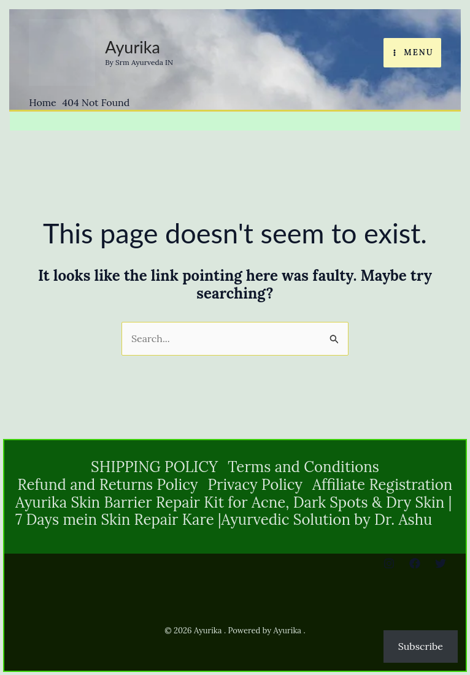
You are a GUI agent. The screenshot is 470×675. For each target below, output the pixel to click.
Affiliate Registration (382, 485)
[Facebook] (414, 563)
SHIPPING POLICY (154, 467)
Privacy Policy (254, 485)
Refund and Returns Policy (108, 485)
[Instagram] (389, 563)
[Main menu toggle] (412, 52)
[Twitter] (440, 563)
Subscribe (420, 646)
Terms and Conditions (303, 467)
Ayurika (132, 47)
